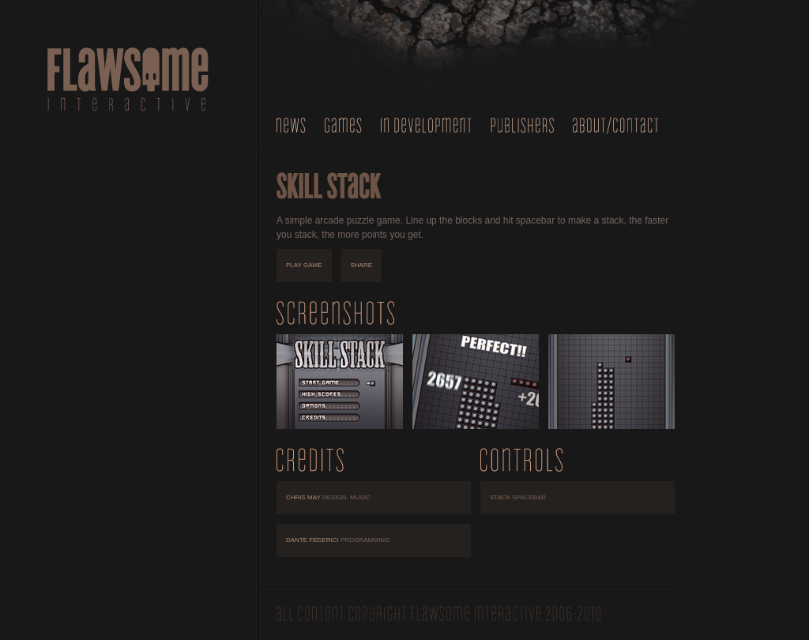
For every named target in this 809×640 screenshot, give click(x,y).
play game (304, 265)
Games (343, 125)
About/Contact (616, 125)
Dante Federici (337, 540)
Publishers (522, 125)
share (362, 265)
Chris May (328, 497)
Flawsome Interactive (128, 79)
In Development (426, 125)
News (291, 125)
